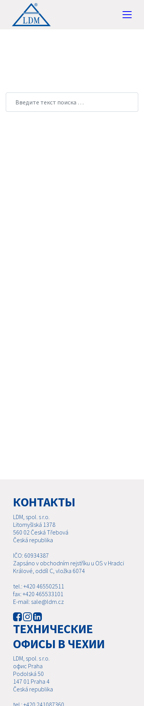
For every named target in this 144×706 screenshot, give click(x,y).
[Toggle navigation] (127, 14)
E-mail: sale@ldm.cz (38, 601)
